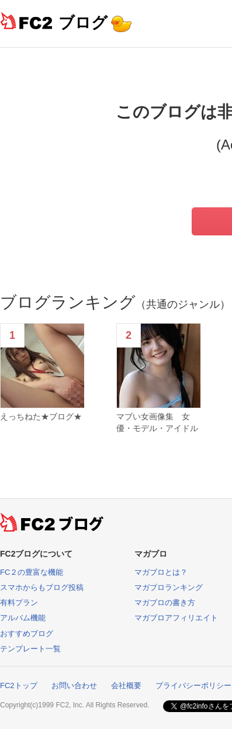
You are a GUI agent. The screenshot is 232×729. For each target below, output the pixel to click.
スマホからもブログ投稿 (42, 587)
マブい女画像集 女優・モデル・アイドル (157, 422)
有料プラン (19, 602)
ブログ (83, 22)
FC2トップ (18, 685)
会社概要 (126, 685)
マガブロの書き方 (164, 602)
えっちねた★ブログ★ (41, 416)
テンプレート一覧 (30, 648)
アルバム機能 (23, 617)
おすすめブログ (26, 633)
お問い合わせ (74, 685)
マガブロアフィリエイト (176, 617)
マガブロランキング (168, 587)
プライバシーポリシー (193, 685)
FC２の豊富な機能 (31, 572)
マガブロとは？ (161, 572)
